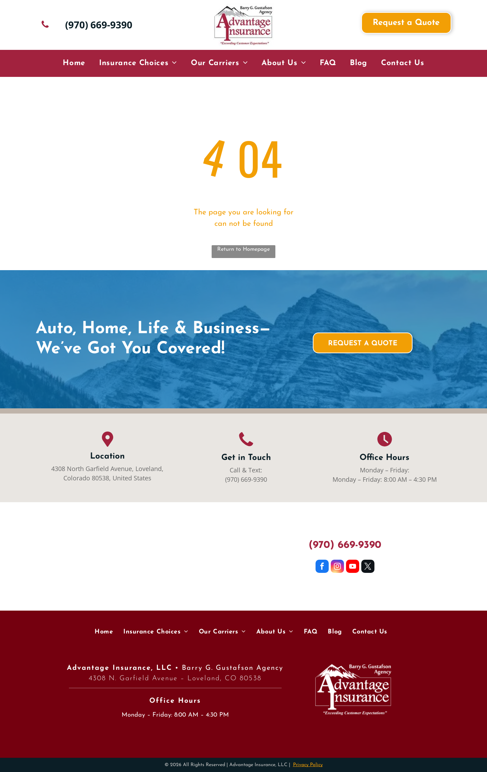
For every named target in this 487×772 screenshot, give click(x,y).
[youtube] (352, 567)
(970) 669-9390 (246, 479)
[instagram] (337, 567)
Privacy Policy (308, 764)
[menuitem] (74, 63)
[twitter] (367, 567)
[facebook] (322, 567)
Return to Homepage (243, 249)
